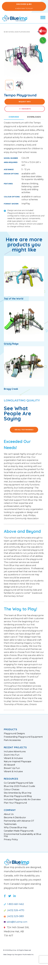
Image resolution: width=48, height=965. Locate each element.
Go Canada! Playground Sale (18, 783)
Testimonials (10, 824)
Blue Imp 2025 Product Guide (19, 786)
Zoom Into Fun (11, 755)
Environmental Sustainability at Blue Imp (22, 835)
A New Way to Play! (24, 6)
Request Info (25, 102)
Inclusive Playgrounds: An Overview (22, 800)
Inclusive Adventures (15, 752)
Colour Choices (11, 790)
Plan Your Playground (15, 803)
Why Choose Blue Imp (15, 828)
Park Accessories (12, 740)
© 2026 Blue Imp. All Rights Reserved (17, 950)
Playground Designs (14, 734)
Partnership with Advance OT (19, 821)
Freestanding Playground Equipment (23, 737)
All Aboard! (9, 765)
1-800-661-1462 (14, 904)
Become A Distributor (15, 818)
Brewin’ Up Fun (12, 768)
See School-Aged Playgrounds (17, 32)
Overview (14, 117)
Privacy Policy (11, 840)
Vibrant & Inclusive (13, 758)
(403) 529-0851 (14, 916)
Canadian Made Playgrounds (18, 831)
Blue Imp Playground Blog (18, 796)
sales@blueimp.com (15, 922)
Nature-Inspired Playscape (17, 762)
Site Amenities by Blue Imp (17, 793)
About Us (8, 814)
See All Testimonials (24, 430)
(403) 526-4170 (14, 910)
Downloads (34, 117)
